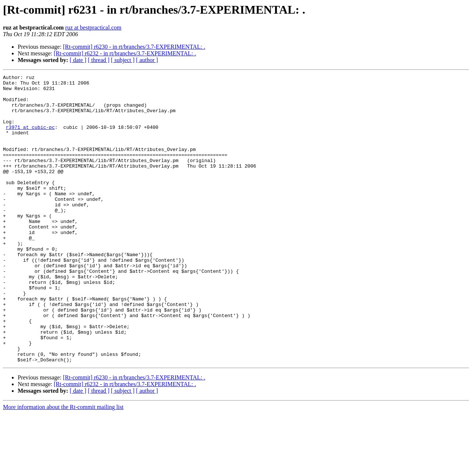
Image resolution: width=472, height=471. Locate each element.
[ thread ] (99, 60)
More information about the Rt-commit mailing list (63, 464)
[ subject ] (123, 60)
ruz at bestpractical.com (93, 27)
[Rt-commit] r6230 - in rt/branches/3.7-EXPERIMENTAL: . (134, 47)
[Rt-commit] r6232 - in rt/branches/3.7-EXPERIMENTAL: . (125, 53)
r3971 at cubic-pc (30, 138)
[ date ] (78, 60)
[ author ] (147, 60)
